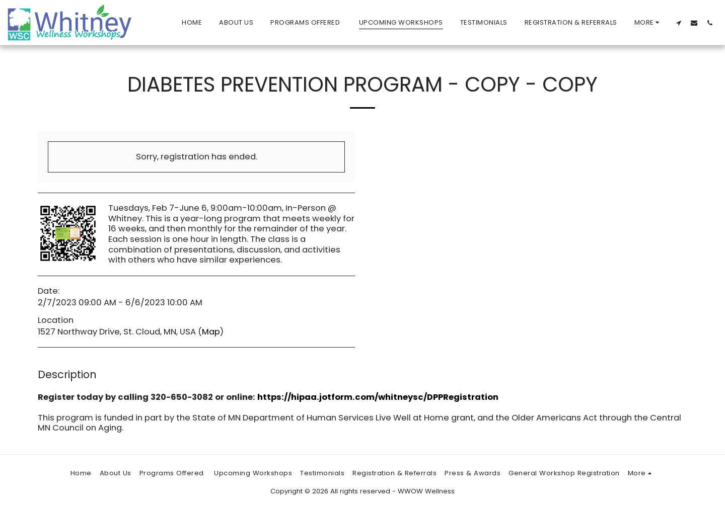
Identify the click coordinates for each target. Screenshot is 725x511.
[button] (678, 22)
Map (211, 331)
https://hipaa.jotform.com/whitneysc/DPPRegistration (377, 397)
